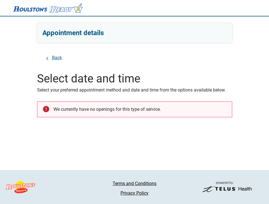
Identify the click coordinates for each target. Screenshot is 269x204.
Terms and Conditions (134, 183)
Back (57, 57)
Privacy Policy (134, 193)
